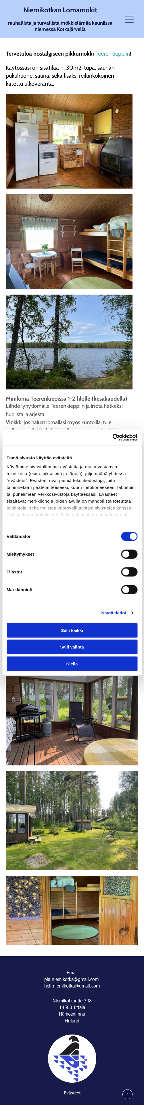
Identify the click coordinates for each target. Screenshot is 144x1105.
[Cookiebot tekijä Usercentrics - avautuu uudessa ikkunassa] (112, 437)
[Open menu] (129, 19)
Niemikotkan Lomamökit (60, 10)
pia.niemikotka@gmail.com (71, 979)
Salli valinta (72, 646)
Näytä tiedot (113, 612)
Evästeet (72, 1093)
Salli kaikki (72, 630)
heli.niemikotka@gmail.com (72, 986)
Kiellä (72, 663)
